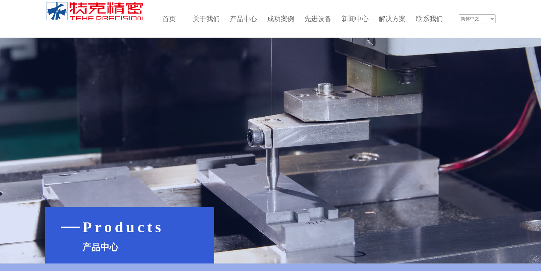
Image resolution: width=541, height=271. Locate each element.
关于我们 (206, 19)
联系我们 (429, 19)
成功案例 (280, 19)
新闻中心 (355, 19)
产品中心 (243, 19)
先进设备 (317, 19)
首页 (169, 19)
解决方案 (392, 19)
